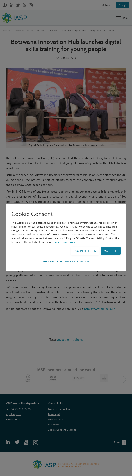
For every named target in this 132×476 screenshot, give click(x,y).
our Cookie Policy (65, 242)
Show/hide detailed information (66, 261)
